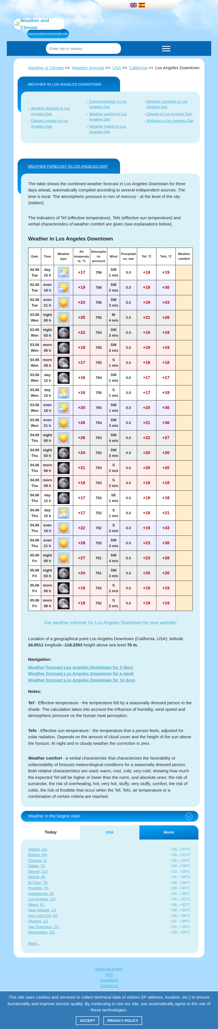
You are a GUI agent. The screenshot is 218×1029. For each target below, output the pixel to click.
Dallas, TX (36, 866)
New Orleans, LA (42, 910)
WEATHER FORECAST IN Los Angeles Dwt (68, 166)
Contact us (109, 986)
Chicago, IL (37, 860)
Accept (87, 1021)
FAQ (109, 975)
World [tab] (169, 832)
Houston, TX (38, 888)
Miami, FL (36, 905)
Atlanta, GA (37, 849)
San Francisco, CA (43, 927)
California (138, 67)
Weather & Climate (46, 67)
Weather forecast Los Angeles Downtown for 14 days (81, 680)
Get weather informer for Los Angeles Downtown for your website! (110, 622)
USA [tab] (110, 832)
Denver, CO (37, 871)
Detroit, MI (36, 877)
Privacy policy (122, 1021)
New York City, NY (43, 916)
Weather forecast (88, 67)
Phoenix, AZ (38, 921)
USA (116, 67)
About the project (109, 969)
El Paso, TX (37, 882)
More (32, 943)
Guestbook (109, 980)
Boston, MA (37, 855)
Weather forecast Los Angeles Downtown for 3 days (80, 667)
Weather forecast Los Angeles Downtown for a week (81, 673)
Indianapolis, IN (41, 893)
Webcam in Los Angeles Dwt (169, 121)
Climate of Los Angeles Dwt (169, 114)
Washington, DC (41, 932)
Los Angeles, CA (41, 899)
